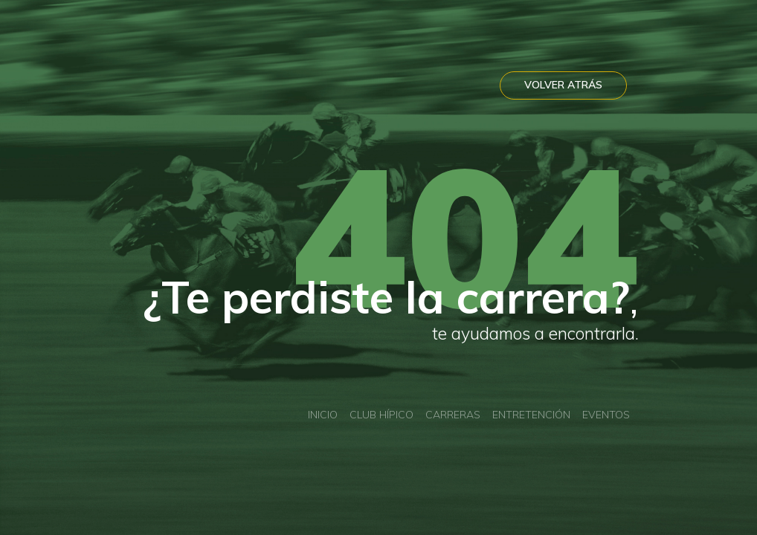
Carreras (452, 414)
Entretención (531, 414)
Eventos (606, 414)
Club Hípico (381, 414)
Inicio (323, 414)
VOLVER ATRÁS (563, 84)
